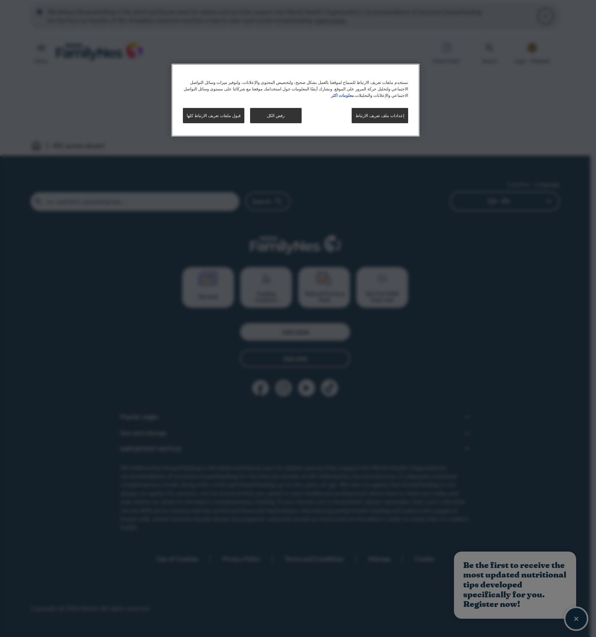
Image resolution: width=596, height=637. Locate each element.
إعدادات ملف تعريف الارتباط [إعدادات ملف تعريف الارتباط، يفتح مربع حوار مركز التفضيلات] (379, 115)
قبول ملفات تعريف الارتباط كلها (214, 115)
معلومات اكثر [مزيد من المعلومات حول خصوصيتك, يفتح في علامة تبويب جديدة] (342, 95)
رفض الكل (275, 115)
